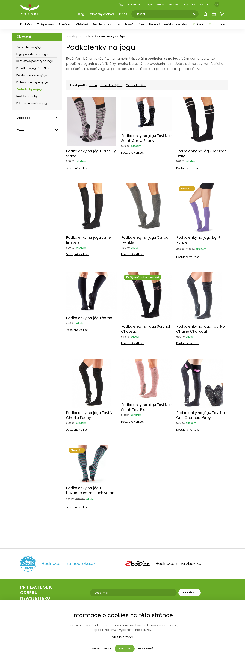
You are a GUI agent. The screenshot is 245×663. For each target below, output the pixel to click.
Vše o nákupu (155, 4)
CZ (217, 4)
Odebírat (189, 592)
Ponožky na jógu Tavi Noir (32, 68)
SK (222, 4)
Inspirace (216, 24)
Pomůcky (65, 24)
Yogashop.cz (73, 36)
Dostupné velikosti (77, 167)
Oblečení (82, 24)
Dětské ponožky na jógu (31, 75)
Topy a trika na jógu (29, 47)
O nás (123, 14)
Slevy (197, 24)
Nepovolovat (101, 648)
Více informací (122, 637)
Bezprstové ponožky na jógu (34, 61)
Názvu (93, 85)
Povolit (125, 648)
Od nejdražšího (136, 85)
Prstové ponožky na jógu (32, 82)
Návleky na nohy (26, 96)
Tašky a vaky (45, 24)
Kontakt (204, 4)
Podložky (26, 24)
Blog (81, 14)
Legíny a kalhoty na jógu (32, 54)
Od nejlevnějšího (111, 85)
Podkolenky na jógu (29, 89)
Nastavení (145, 648)
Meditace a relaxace (106, 24)
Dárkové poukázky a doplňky (168, 24)
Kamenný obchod (101, 14)
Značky (173, 4)
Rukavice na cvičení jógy (32, 103)
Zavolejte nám (130, 4)
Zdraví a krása (134, 24)
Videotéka (189, 4)
